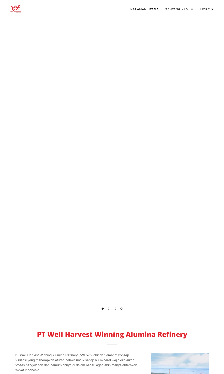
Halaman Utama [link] (144, 9)
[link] (15, 8)
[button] (179, 9)
